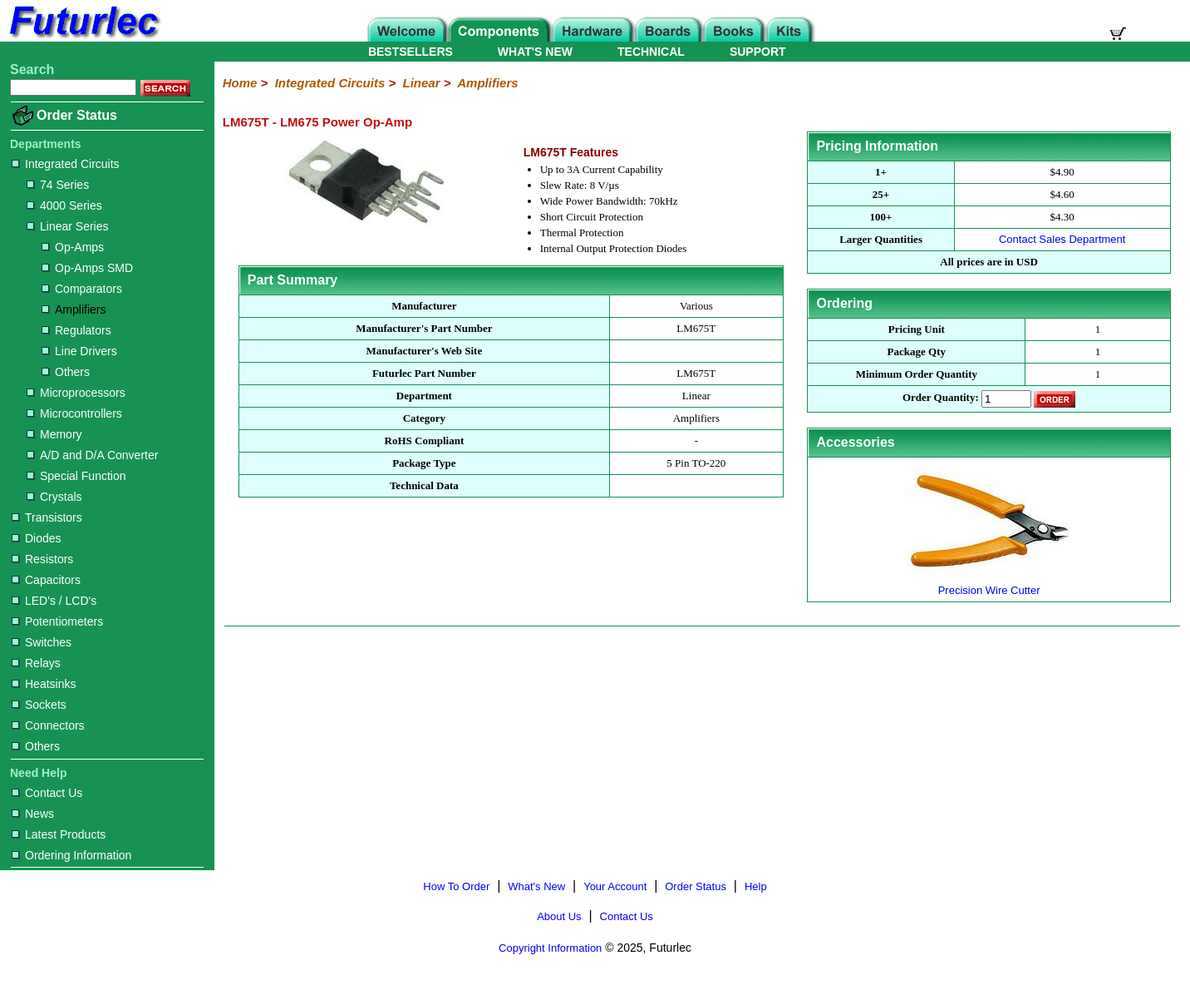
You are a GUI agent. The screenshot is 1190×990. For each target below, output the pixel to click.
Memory (54, 434)
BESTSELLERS (410, 51)
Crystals (54, 496)
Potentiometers (57, 621)
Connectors (48, 725)
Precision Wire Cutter (989, 583)
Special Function (76, 476)
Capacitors (46, 580)
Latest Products (59, 834)
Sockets (39, 704)
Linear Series (68, 226)
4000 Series (64, 205)
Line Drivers (79, 351)
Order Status (77, 115)
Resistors (42, 559)
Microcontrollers (74, 413)
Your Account (615, 886)
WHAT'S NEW (535, 51)
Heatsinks (44, 684)
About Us (559, 916)
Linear (421, 83)
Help (756, 886)
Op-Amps (73, 247)
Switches (41, 642)
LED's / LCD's (54, 600)
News (33, 813)
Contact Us (47, 792)
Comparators (82, 288)
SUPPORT (758, 51)
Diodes (36, 538)
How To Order (456, 886)
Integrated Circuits (66, 164)
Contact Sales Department (1062, 239)
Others (66, 372)
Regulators (76, 330)
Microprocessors (76, 392)
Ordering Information (71, 855)
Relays (36, 663)
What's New (536, 886)
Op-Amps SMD (87, 268)
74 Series (58, 184)
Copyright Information (550, 948)
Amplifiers (74, 309)
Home (240, 83)
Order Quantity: (940, 398)
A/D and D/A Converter (92, 455)
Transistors (47, 517)
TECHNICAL (651, 51)
